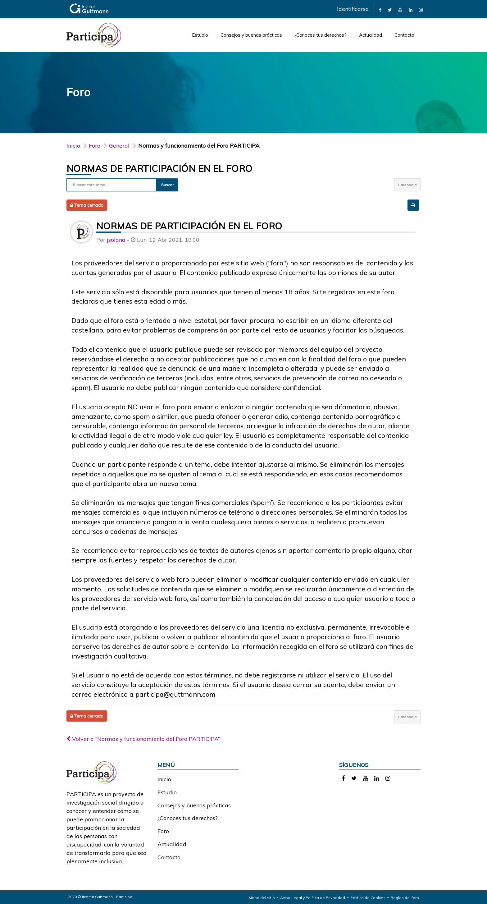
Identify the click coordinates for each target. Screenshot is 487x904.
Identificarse (353, 8)
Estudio (200, 35)
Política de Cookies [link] (367, 897)
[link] (380, 9)
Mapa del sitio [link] (262, 897)
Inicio (73, 145)
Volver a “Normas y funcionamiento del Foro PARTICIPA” (143, 738)
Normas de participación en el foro (159, 168)
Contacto (404, 35)
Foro (163, 831)
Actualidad (370, 35)
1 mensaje (407, 184)
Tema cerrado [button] (86, 205)
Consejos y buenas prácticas (251, 35)
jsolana (116, 239)
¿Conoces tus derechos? (320, 35)
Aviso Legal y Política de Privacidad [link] (312, 897)
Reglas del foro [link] (405, 897)
